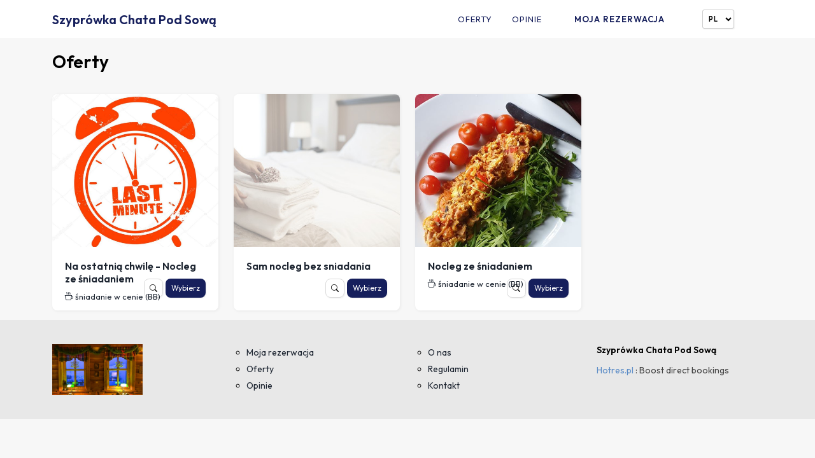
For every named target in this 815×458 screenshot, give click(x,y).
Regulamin (448, 369)
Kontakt (444, 385)
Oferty (475, 19)
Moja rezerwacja (619, 19)
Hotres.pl (615, 370)
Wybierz (185, 288)
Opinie (527, 19)
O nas (439, 352)
